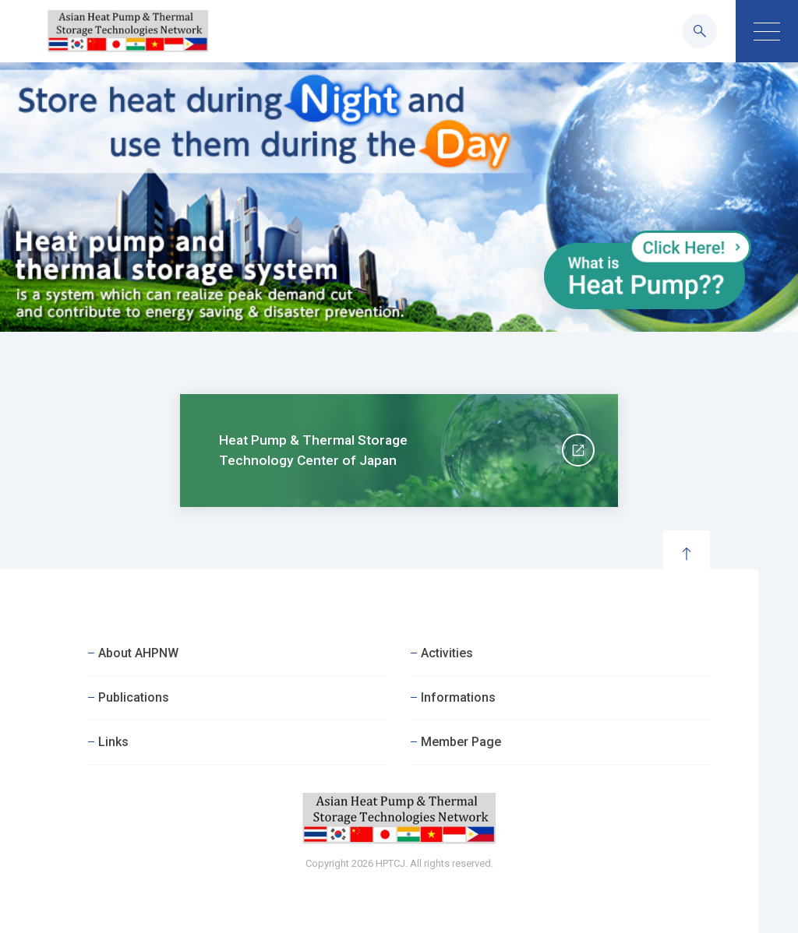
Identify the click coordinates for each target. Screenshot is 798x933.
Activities (447, 653)
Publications (133, 697)
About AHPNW (138, 653)
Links (113, 741)
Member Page (461, 741)
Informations (458, 697)
